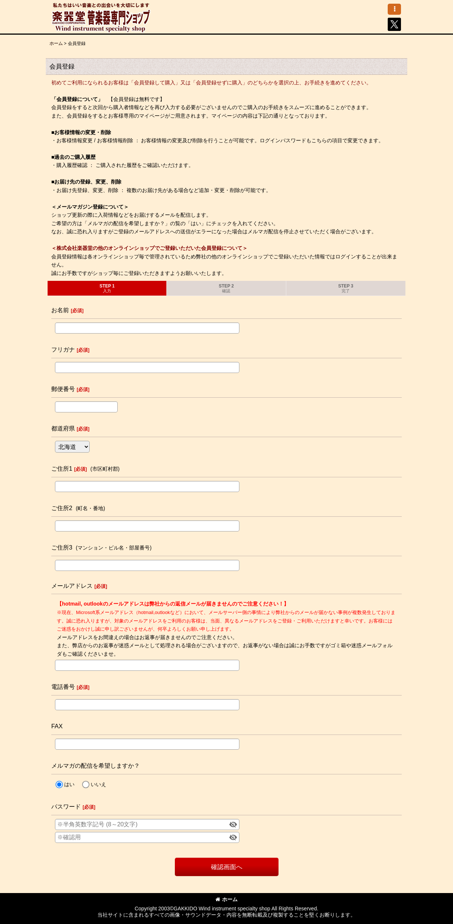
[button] (394, 9)
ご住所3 (61, 547)
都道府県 (63, 428)
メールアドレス (72, 585)
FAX (57, 726)
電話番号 (63, 686)
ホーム (226, 899)
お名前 (60, 310)
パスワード (66, 806)
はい (69, 784)
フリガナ (63, 349)
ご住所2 (61, 508)
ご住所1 (61, 468)
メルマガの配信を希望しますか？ (95, 765)
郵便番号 (63, 389)
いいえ (98, 784)
